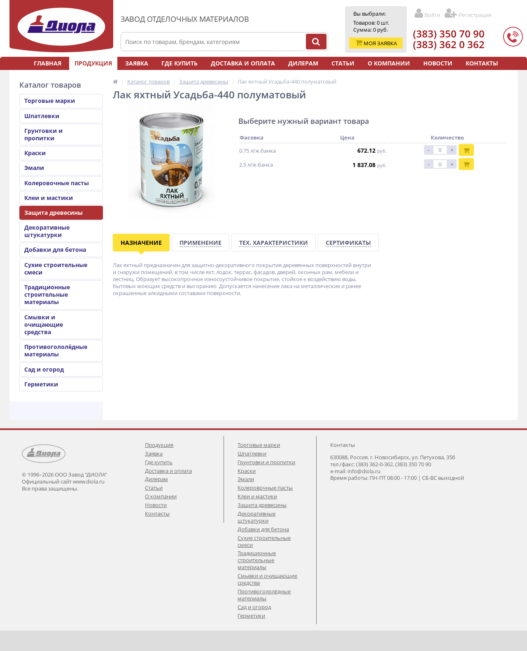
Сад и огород (44, 369)
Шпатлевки (41, 116)
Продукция (93, 63)
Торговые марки (49, 101)
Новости (437, 63)
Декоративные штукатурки (47, 231)
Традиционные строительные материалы (47, 294)
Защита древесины (53, 212)
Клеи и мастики (48, 198)
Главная (47, 63)
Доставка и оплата (243, 63)
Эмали (34, 168)
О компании (389, 63)
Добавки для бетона (55, 249)
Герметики (41, 384)
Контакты (482, 63)
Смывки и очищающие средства (43, 324)
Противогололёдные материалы (55, 350)
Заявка (136, 63)
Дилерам (303, 63)
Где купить (179, 63)
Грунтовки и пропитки (43, 134)
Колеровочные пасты (56, 183)
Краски (35, 153)
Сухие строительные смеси (55, 268)
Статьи (342, 63)
